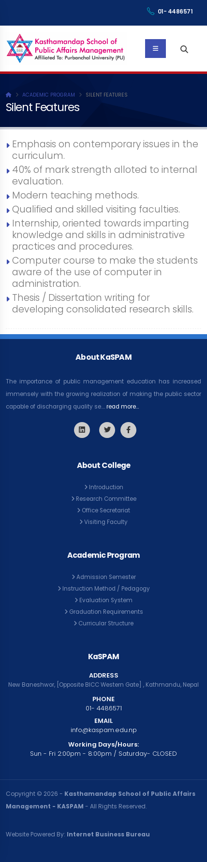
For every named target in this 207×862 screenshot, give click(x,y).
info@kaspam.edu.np (104, 730)
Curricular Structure (105, 623)
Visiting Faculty (106, 522)
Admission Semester (106, 577)
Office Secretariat (106, 510)
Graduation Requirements (106, 612)
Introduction (106, 487)
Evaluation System (106, 600)
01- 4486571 (170, 11)
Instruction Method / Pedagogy (106, 589)
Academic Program (48, 95)
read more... (122, 406)
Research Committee (106, 499)
